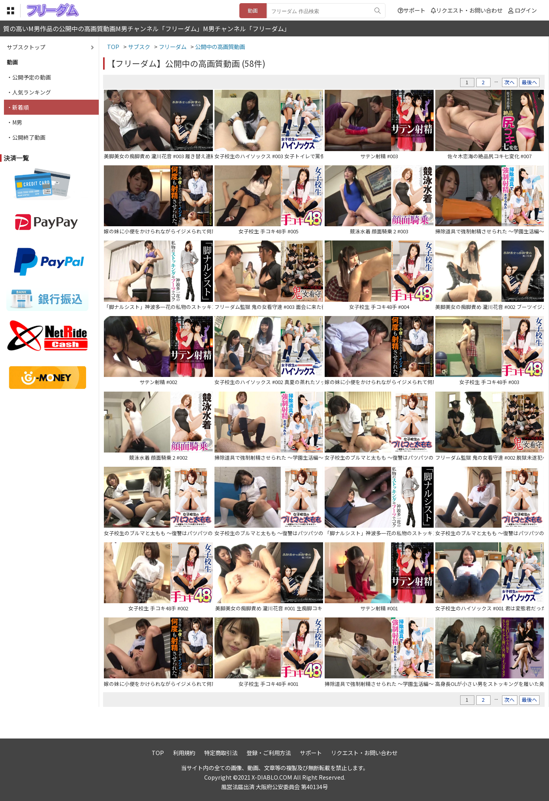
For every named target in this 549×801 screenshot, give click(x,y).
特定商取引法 (220, 752)
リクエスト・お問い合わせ (466, 10)
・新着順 (18, 107)
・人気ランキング (29, 92)
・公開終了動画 (26, 137)
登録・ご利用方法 (268, 752)
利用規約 (184, 752)
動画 (253, 10)
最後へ (529, 82)
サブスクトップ (26, 47)
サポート (411, 10)
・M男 (14, 122)
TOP (158, 752)
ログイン (526, 10)
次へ (509, 82)
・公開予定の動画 (29, 77)
